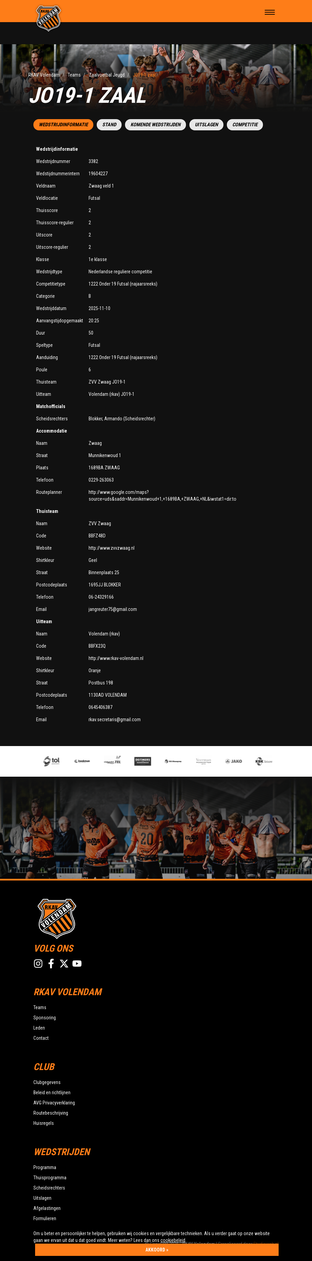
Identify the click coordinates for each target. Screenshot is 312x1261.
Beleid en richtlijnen (52, 1092)
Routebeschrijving (50, 1113)
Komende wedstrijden (155, 125)
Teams (39, 1007)
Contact (41, 1038)
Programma (44, 1167)
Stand (109, 125)
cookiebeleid (172, 1240)
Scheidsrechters (49, 1188)
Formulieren (44, 1218)
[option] (117, 761)
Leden (39, 1028)
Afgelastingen (47, 1208)
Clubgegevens (47, 1082)
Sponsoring (44, 1017)
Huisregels (43, 1123)
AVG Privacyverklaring (54, 1102)
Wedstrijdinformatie (63, 125)
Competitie (245, 125)
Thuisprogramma (49, 1177)
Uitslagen (206, 125)
